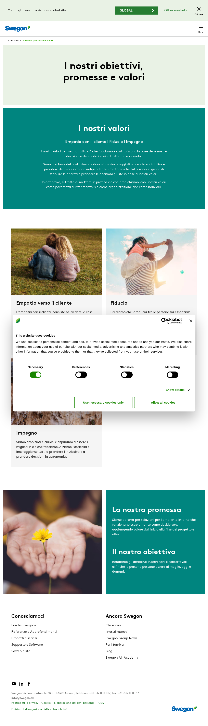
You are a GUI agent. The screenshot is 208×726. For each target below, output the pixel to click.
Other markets (175, 10)
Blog (109, 658)
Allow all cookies (163, 402)
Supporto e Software (27, 652)
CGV (101, 710)
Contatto (192, 27)
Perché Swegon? (23, 633)
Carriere (153, 26)
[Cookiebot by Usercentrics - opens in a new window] (164, 321)
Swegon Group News (121, 645)
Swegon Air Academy (122, 665)
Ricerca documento (126, 26)
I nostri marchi (117, 639)
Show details (175, 389)
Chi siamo (13, 48)
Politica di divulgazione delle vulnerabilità (39, 717)
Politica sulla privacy (24, 710)
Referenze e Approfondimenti (34, 639)
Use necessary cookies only (103, 402)
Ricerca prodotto (90, 26)
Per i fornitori (115, 652)
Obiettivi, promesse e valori (37, 48)
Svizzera (171, 26)
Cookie (46, 710)
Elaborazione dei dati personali (74, 710)
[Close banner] (191, 320)
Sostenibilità (20, 658)
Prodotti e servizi (24, 645)
